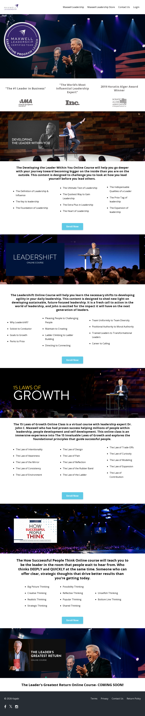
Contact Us (124, 7)
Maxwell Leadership (73, 7)
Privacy (104, 698)
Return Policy (134, 698)
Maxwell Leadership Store (101, 7)
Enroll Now (72, 226)
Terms (93, 698)
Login (136, 7)
